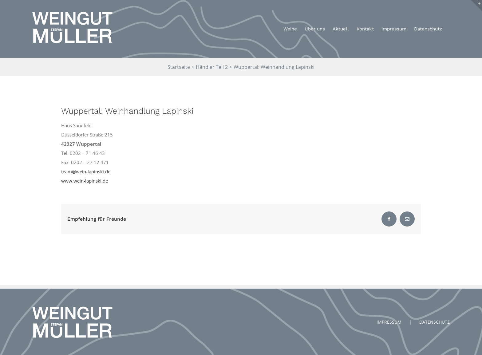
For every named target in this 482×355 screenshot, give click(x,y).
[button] (469, 8)
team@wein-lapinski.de (85, 171)
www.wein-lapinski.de (84, 181)
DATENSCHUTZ (434, 322)
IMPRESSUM (389, 322)
